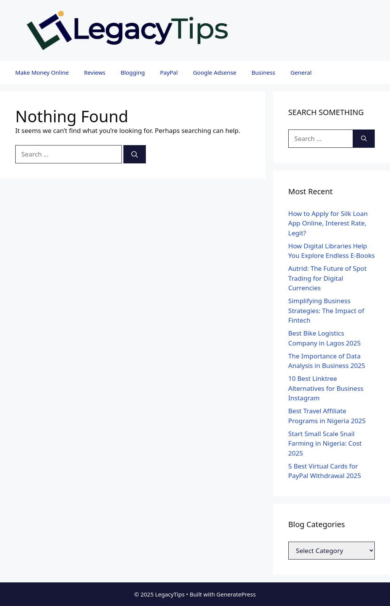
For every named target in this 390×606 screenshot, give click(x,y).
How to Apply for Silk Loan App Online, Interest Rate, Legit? (328, 223)
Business (263, 72)
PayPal (169, 72)
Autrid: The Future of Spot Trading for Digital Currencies (327, 278)
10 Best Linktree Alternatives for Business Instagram (325, 388)
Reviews (94, 72)
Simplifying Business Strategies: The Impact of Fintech (326, 310)
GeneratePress (236, 594)
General (301, 72)
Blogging (133, 72)
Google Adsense (215, 72)
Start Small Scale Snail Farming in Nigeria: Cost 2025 (325, 443)
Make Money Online (42, 72)
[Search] (134, 154)
